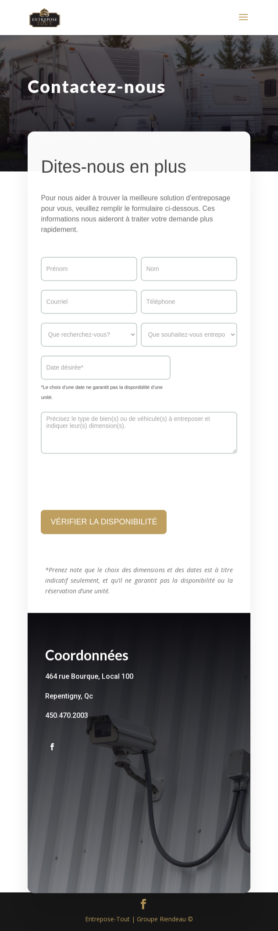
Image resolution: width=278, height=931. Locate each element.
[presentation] (107, 490)
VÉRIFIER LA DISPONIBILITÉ (103, 532)
